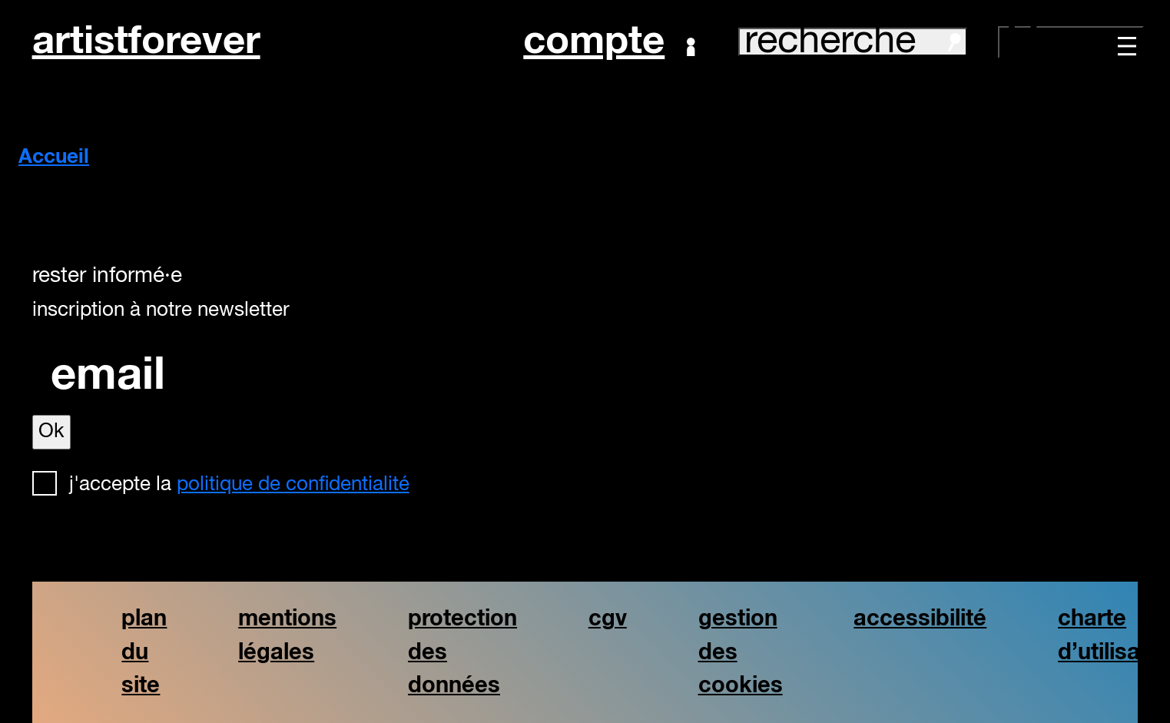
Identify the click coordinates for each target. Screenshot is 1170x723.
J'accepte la (239, 485)
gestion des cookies (740, 652)
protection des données (462, 652)
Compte (608, 42)
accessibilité (919, 619)
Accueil (53, 157)
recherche (852, 42)
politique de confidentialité (293, 485)
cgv (607, 619)
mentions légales (287, 635)
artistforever (146, 41)
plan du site (144, 652)
